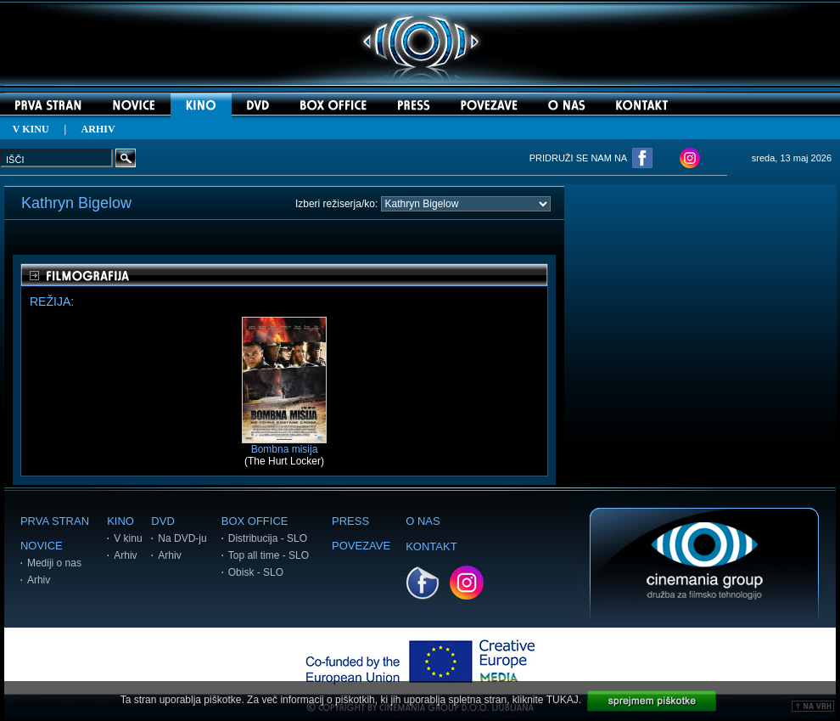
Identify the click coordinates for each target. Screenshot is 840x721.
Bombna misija (284, 444)
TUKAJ (562, 700)
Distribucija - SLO (267, 538)
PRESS (350, 521)
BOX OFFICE (254, 521)
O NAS (423, 521)
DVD (162, 521)
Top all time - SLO (268, 555)
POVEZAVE (361, 545)
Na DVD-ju (182, 538)
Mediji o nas (54, 563)
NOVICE (41, 545)
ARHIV (98, 129)
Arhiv (38, 580)
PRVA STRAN (54, 521)
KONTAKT (431, 546)
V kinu (128, 538)
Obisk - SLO (255, 572)
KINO (120, 521)
